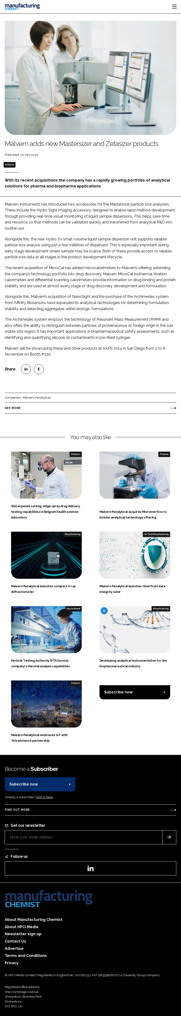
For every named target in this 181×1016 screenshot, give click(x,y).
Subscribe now (118, 692)
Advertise (14, 948)
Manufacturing (72, 534)
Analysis (9, 164)
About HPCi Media (21, 927)
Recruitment (73, 608)
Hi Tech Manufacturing (156, 534)
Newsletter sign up (23, 934)
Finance (164, 454)
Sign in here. (44, 797)
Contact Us (15, 941)
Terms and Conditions (26, 955)
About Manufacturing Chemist (33, 919)
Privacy (12, 963)
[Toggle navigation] (174, 6)
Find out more (17, 809)
